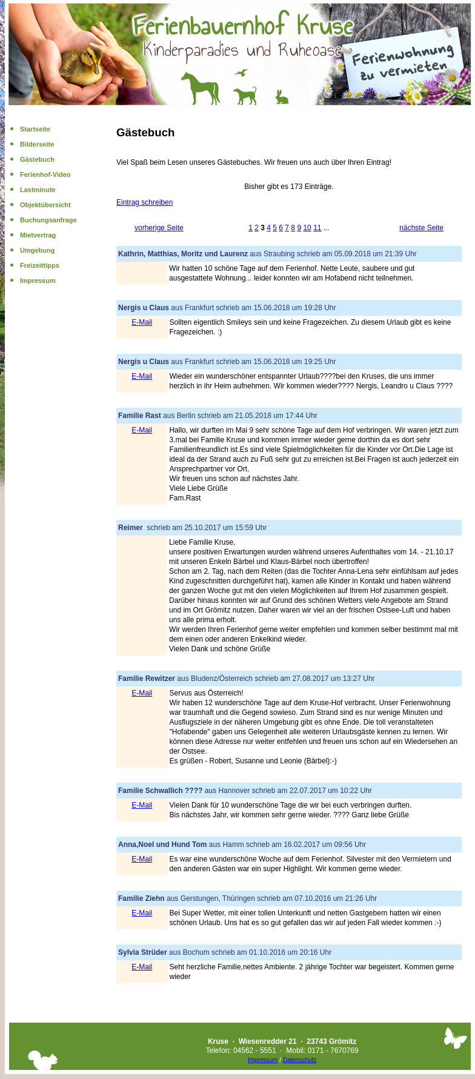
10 (307, 228)
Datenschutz (300, 1060)
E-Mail (141, 322)
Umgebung (37, 250)
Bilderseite (37, 144)
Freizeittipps (39, 265)
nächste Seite (421, 228)
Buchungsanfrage (48, 220)
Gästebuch (37, 159)
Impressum (38, 280)
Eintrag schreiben (144, 202)
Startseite (35, 129)
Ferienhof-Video (45, 174)
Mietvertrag (38, 235)
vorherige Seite (159, 228)
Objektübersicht (45, 204)
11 (317, 228)
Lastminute (38, 189)
